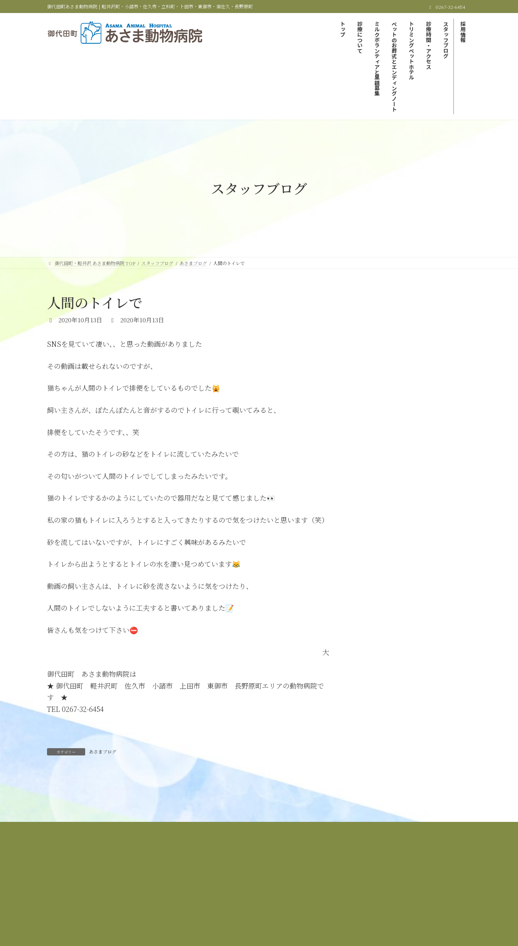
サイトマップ (327, 884)
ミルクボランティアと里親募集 (254, 879)
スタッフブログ (249, 884)
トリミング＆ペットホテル (421, 879)
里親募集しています (386, 334)
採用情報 (289, 884)
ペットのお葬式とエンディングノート (340, 879)
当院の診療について (186, 879)
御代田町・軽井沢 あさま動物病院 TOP (110, 879)
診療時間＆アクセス (197, 884)
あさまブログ (103, 751)
